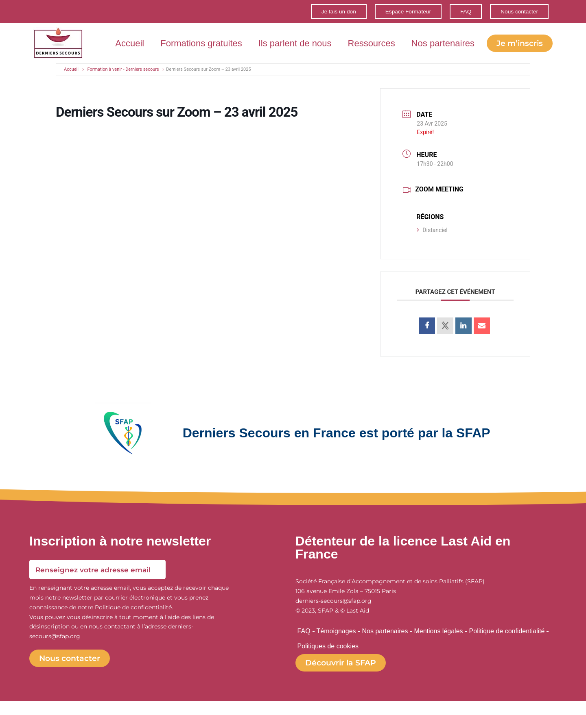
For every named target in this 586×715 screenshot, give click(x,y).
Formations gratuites (271, 40)
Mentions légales (438, 641)
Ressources (441, 40)
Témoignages (336, 641)
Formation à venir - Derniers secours (123, 78)
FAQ (303, 641)
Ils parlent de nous (365, 40)
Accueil (199, 40)
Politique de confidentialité (507, 641)
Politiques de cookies (328, 658)
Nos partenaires (512, 40)
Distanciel (432, 239)
